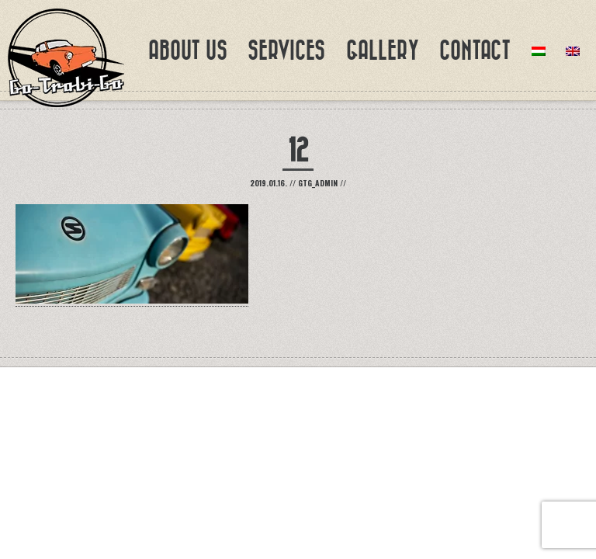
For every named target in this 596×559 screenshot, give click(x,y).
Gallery (382, 50)
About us (187, 50)
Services (286, 50)
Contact (475, 50)
